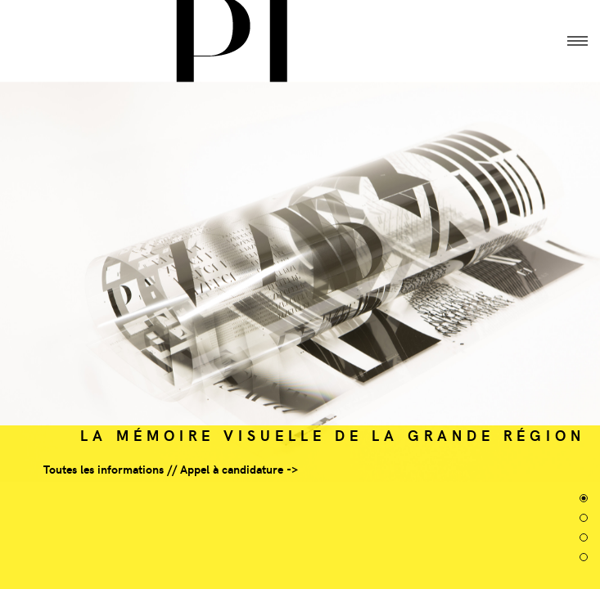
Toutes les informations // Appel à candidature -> (170, 469)
